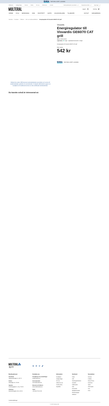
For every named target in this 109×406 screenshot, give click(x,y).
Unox (89, 390)
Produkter (16, 19)
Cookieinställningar (13, 400)
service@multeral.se (37, 382)
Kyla (73, 386)
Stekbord (74, 394)
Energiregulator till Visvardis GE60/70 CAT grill (50, 19)
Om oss (58, 380)
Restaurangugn (75, 392)
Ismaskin (74, 382)
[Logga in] (85, 10)
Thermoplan (90, 386)
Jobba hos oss (59, 382)
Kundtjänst (58, 376)
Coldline (90, 378)
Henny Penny (91, 380)
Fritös (73, 376)
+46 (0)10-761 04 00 (37, 391)
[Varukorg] (96, 10)
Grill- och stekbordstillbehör (32, 19)
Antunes (90, 376)
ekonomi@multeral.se (37, 386)
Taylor (89, 384)
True (89, 388)
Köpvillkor (58, 386)
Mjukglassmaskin (76, 390)
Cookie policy (59, 384)
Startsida (11, 19)
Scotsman (90, 382)
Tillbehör (22, 19)
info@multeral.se (36, 378)
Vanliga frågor (59, 378)
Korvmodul (74, 388)
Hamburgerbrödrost (76, 380)
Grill (73, 378)
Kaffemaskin (75, 384)
